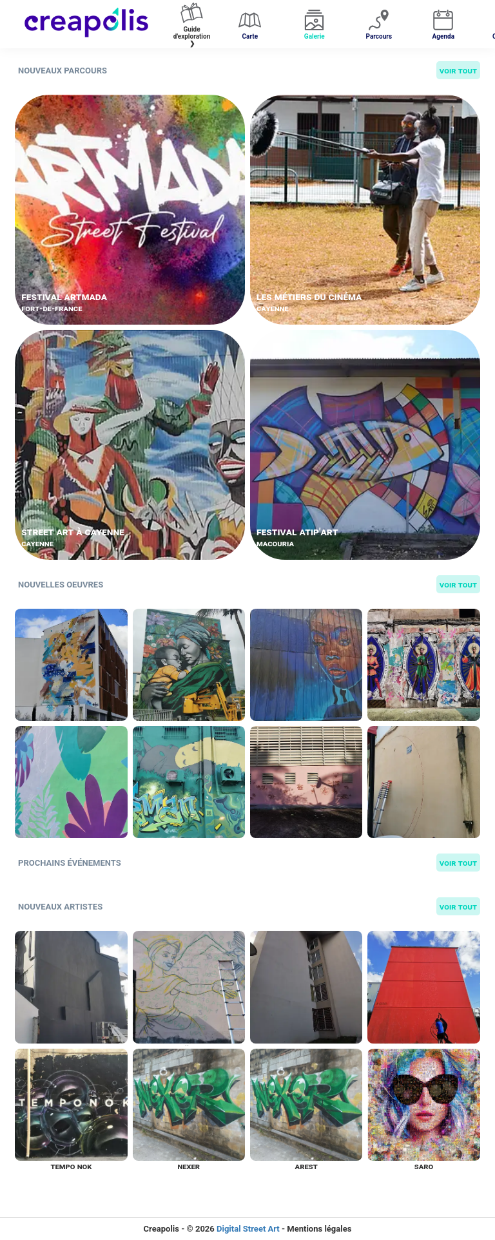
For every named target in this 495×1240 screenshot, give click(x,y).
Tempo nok (71, 1166)
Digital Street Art (248, 1229)
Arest (306, 1166)
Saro (424, 1166)
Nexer (188, 1166)
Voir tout (458, 70)
